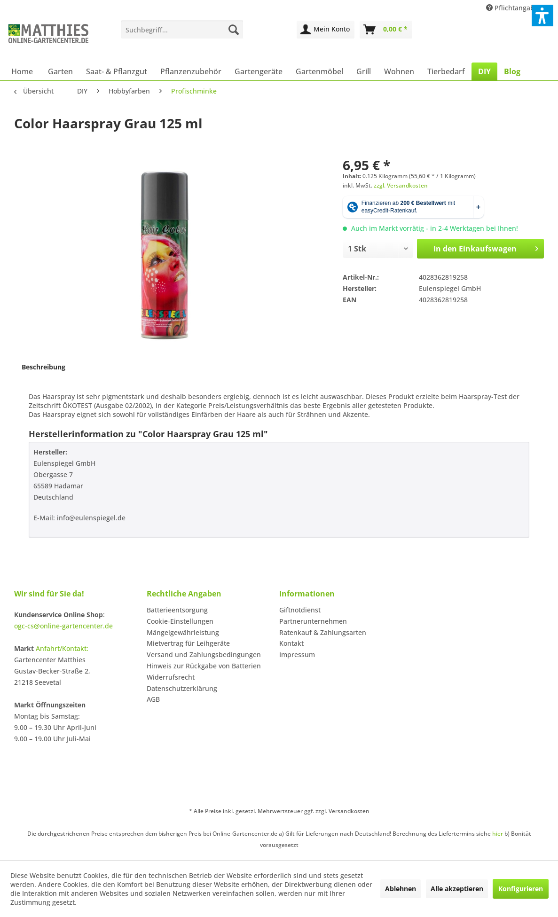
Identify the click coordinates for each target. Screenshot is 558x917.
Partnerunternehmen (313, 621)
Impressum (297, 654)
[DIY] (484, 71)
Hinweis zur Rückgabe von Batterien (204, 665)
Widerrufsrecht (171, 677)
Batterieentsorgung (177, 609)
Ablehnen (400, 888)
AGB (153, 699)
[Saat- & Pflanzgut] (116, 71)
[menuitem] (182, 29)
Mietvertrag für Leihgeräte (188, 643)
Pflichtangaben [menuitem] (515, 7)
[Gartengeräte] (258, 71)
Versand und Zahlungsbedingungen (204, 654)
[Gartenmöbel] (319, 71)
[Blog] (512, 71)
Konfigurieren (520, 888)
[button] (542, 15)
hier (497, 834)
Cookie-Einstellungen (180, 621)
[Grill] (363, 71)
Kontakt (291, 643)
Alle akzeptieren (457, 888)
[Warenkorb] (386, 29)
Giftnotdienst (300, 609)
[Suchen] (234, 29)
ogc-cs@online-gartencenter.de (63, 625)
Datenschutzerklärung (182, 688)
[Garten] (60, 71)
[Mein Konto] (325, 29)
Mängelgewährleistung (183, 632)
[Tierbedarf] (446, 71)
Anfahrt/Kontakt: (62, 648)
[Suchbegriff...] (182, 29)
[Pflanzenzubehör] (191, 71)
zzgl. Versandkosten (401, 185)
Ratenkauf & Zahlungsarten (322, 632)
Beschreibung (43, 366)
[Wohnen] (399, 71)
